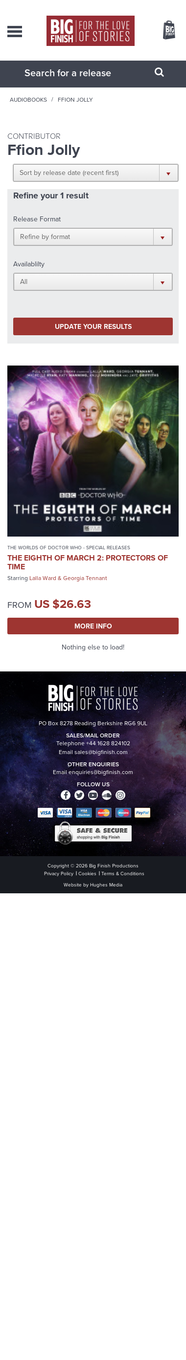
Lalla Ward (42, 578)
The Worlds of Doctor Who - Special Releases (68, 547)
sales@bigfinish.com (101, 752)
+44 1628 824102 (108, 743)
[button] (96, 172)
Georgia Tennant (85, 578)
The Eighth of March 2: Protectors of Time (87, 562)
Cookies (87, 873)
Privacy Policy (58, 873)
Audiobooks (28, 99)
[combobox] (81, 73)
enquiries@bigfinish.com (101, 772)
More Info (93, 626)
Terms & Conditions (122, 873)
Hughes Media (106, 884)
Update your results (93, 326)
